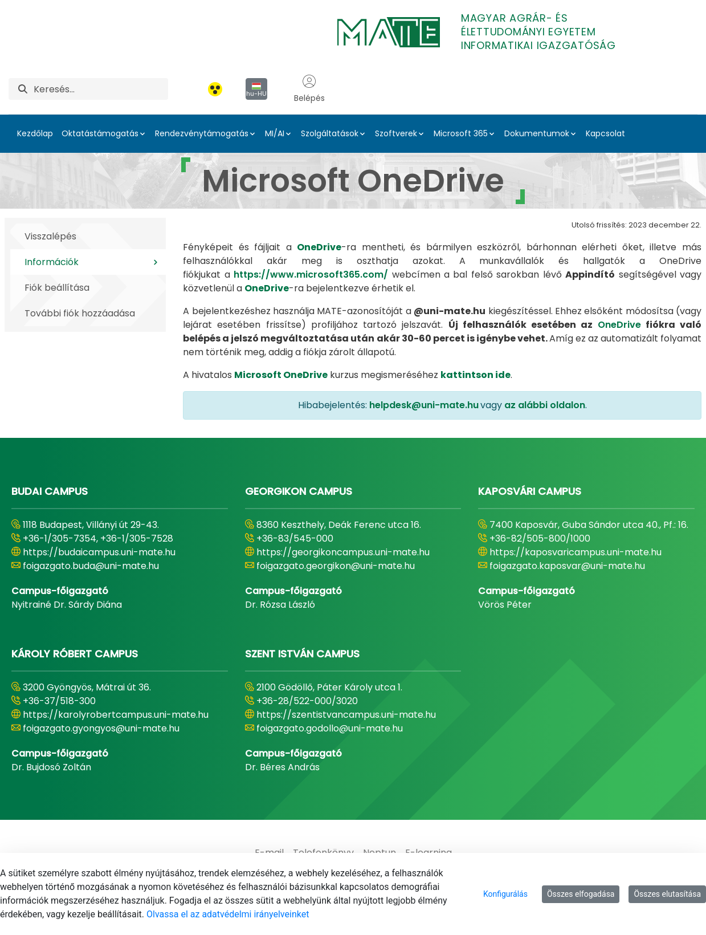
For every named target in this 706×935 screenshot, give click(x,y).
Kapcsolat (605, 133)
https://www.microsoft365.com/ (311, 274)
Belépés (309, 89)
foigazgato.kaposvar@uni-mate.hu (567, 565)
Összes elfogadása (581, 894)
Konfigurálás (505, 894)
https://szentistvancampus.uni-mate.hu (346, 714)
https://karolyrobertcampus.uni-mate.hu (116, 714)
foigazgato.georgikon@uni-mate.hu (335, 565)
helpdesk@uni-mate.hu (424, 405)
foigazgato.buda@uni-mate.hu (91, 565)
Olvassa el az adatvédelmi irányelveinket (227, 914)
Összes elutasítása (667, 894)
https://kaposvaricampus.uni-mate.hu (575, 552)
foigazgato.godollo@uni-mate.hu (329, 728)
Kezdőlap (35, 133)
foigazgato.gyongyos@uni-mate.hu (101, 728)
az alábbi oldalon (544, 405)
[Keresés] (101, 89)
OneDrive (619, 324)
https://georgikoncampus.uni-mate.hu (343, 552)
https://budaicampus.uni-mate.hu (99, 552)
